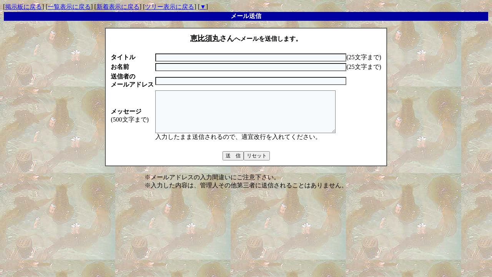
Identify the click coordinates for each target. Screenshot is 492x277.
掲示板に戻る (23, 6)
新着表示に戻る (118, 6)
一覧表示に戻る (69, 6)
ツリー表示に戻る (169, 6)
